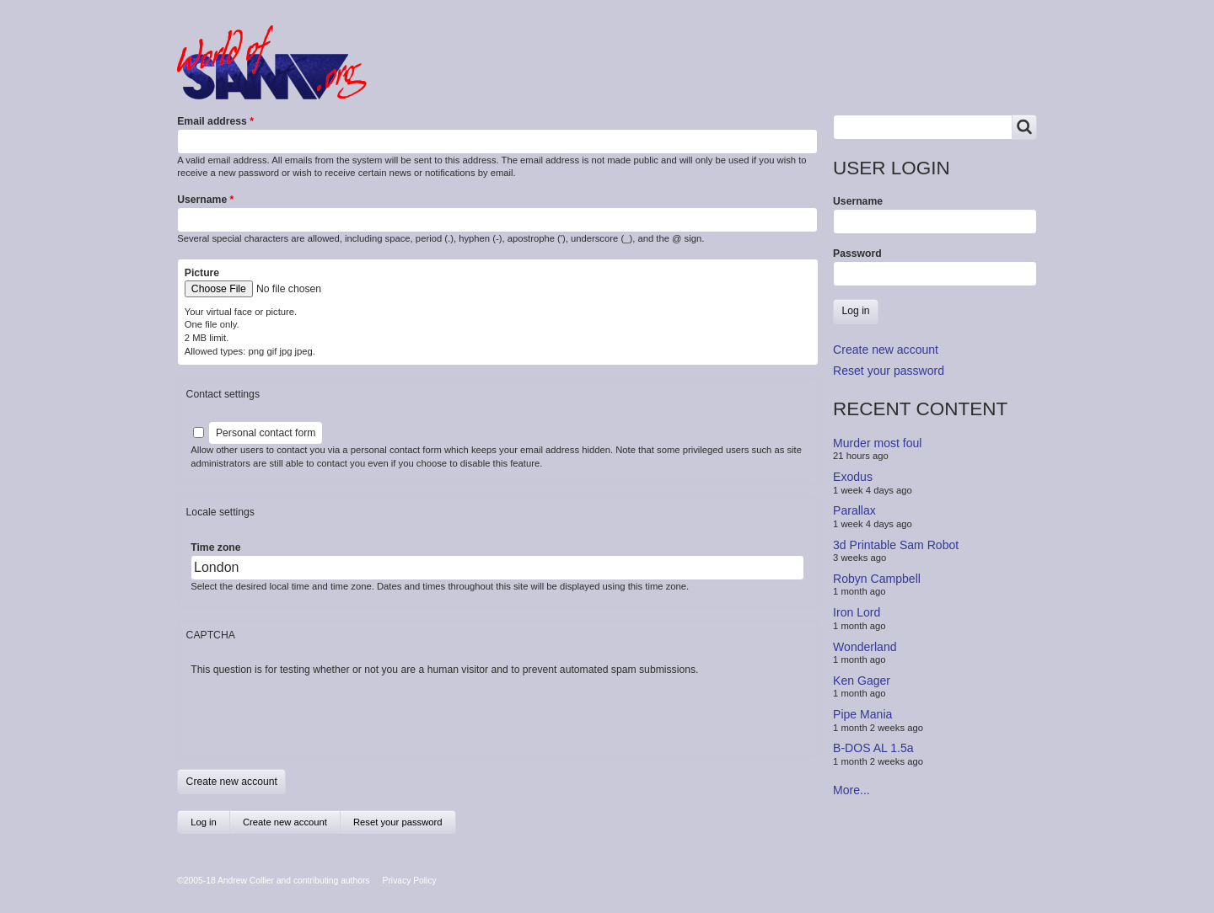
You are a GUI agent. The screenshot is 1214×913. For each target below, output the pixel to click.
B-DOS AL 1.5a (873, 748)
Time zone (215, 547)
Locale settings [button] (220, 512)
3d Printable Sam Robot (896, 544)
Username (202, 200)
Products (512, 78)
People (593, 78)
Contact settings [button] (223, 394)
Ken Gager (861, 680)
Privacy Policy (410, 880)
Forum (431, 78)
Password (857, 253)
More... (851, 790)
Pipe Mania (862, 714)
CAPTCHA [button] (210, 635)
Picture (202, 273)
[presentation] (319, 710)
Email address (212, 121)
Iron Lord (856, 612)
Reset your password (398, 822)
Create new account (292, 826)
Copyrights (680, 78)
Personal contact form (266, 433)
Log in (204, 822)
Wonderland (865, 646)
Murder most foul (877, 443)
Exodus (853, 476)
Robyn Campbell (877, 578)
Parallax (854, 510)
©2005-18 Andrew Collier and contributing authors (273, 880)
